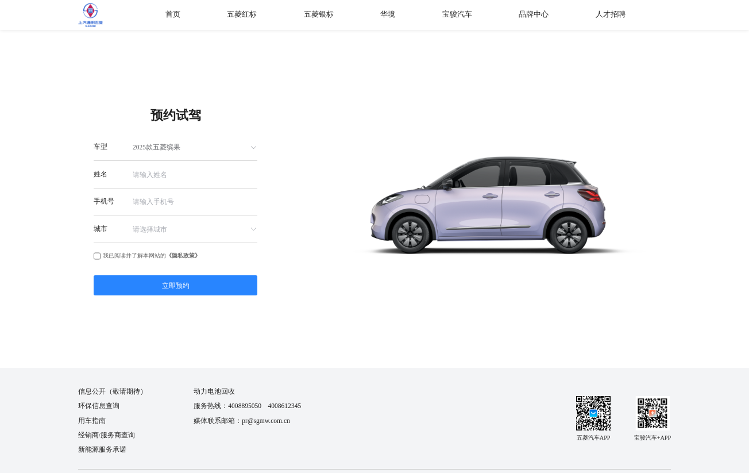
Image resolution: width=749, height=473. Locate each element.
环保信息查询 (98, 405)
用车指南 (92, 420)
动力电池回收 (214, 391)
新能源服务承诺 (102, 449)
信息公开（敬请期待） (112, 391)
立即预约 (176, 285)
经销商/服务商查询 (106, 435)
